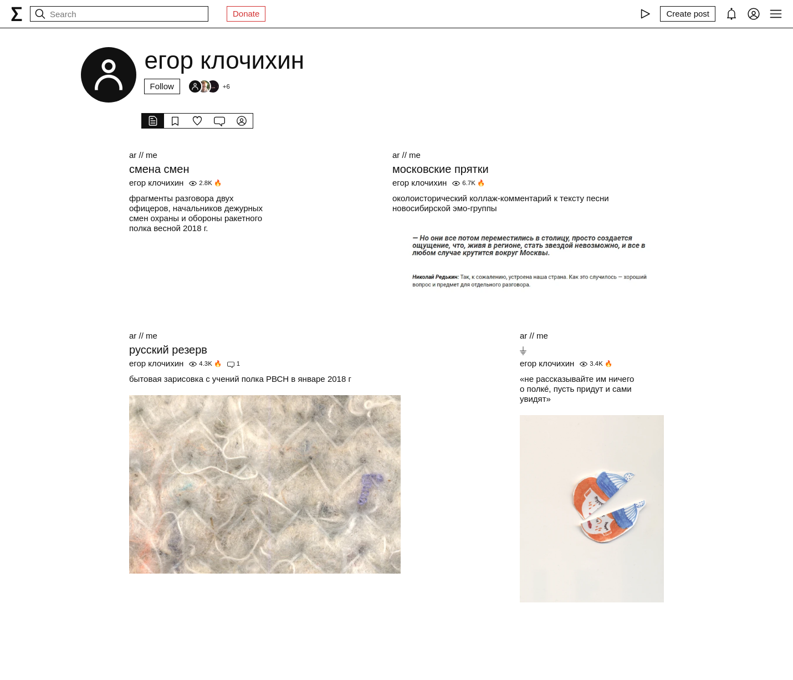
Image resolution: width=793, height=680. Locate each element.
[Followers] (209, 86)
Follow (162, 86)
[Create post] (688, 14)
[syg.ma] (16, 14)
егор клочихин (156, 182)
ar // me (143, 155)
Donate (246, 13)
